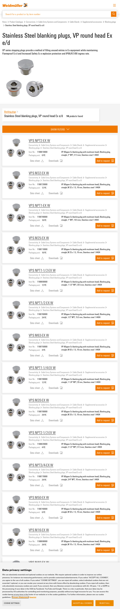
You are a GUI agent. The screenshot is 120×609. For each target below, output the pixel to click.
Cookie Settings (11, 603)
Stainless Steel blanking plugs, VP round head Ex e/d (62, 147)
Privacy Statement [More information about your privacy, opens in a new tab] (20, 597)
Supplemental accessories (92, 21)
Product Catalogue (16, 21)
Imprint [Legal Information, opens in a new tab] (32, 597)
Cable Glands (74, 21)
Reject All (105, 603)
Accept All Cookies (82, 603)
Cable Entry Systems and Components (52, 21)
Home (4, 21)
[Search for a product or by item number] (56, 14)
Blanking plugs (110, 21)
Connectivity (30, 21)
